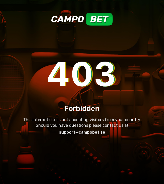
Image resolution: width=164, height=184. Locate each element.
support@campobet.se (82, 132)
